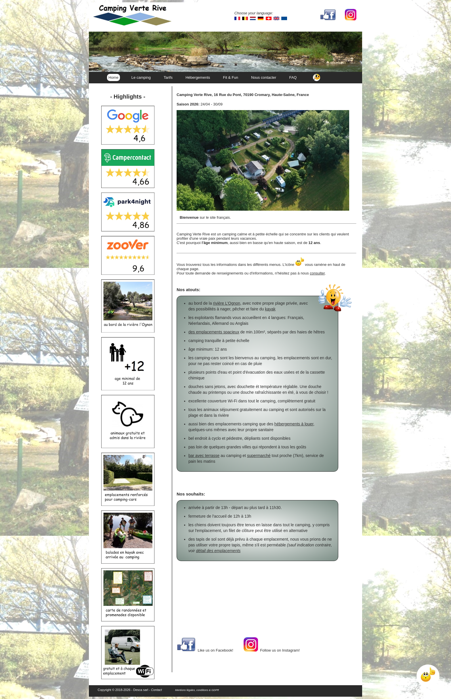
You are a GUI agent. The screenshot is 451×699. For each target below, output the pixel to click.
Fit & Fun (230, 77)
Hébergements (198, 77)
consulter (317, 273)
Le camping (141, 77)
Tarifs (168, 77)
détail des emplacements (218, 550)
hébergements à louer (293, 424)
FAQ (293, 77)
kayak (270, 309)
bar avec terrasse (203, 455)
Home (113, 77)
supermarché (259, 455)
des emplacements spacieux (213, 332)
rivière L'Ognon (226, 303)
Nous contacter (263, 77)
